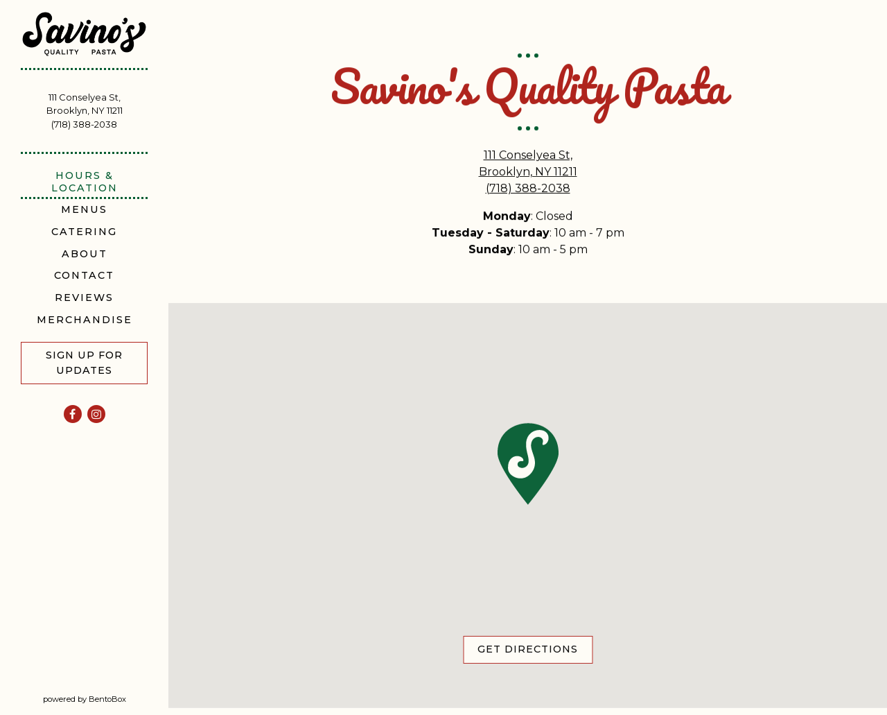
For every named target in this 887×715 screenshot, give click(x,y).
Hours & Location (84, 181)
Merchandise (84, 319)
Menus (84, 209)
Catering (84, 231)
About (84, 254)
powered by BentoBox (106, 698)
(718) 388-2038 (84, 124)
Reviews (86, 297)
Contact (84, 275)
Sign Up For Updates (84, 363)
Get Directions (534, 649)
